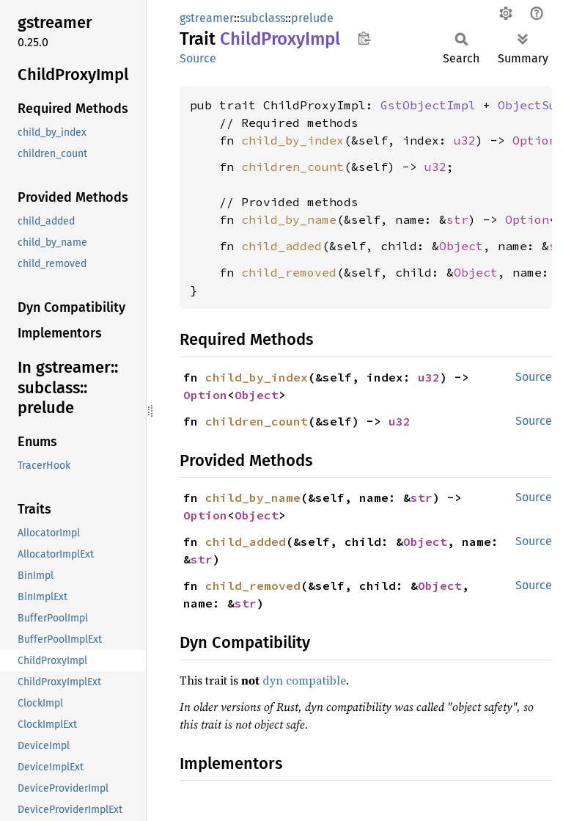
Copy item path (364, 38)
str (457, 219)
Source (198, 58)
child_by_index (292, 140)
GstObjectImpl (428, 105)
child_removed (288, 272)
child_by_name (288, 219)
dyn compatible (304, 680)
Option (534, 140)
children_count (292, 166)
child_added (281, 245)
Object (461, 245)
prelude (312, 18)
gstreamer (207, 18)
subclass (262, 18)
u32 (465, 140)
